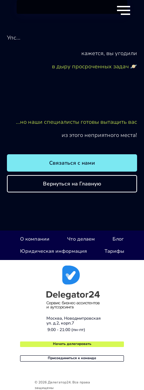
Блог (118, 239)
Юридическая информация (53, 251)
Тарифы (114, 251)
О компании (35, 239)
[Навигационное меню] (123, 10)
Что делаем (81, 239)
